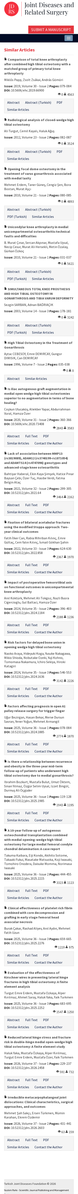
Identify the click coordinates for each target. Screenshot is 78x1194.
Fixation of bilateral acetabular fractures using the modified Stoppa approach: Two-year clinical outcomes (37, 527)
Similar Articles (18, 109)
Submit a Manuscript (51, 29)
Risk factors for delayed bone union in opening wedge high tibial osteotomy (34, 644)
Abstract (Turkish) (38, 102)
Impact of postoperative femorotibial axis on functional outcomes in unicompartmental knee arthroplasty (39, 587)
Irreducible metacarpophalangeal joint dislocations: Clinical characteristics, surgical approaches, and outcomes (38, 1102)
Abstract (13, 102)
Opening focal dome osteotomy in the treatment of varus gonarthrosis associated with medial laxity (37, 173)
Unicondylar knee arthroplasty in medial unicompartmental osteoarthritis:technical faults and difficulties (37, 231)
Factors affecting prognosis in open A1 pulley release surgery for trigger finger (35, 708)
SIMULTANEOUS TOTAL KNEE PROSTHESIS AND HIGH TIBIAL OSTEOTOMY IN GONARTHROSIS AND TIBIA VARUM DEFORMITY (38, 293)
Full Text (31, 436)
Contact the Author (48, 443)
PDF (59, 102)
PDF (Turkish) (17, 216)
